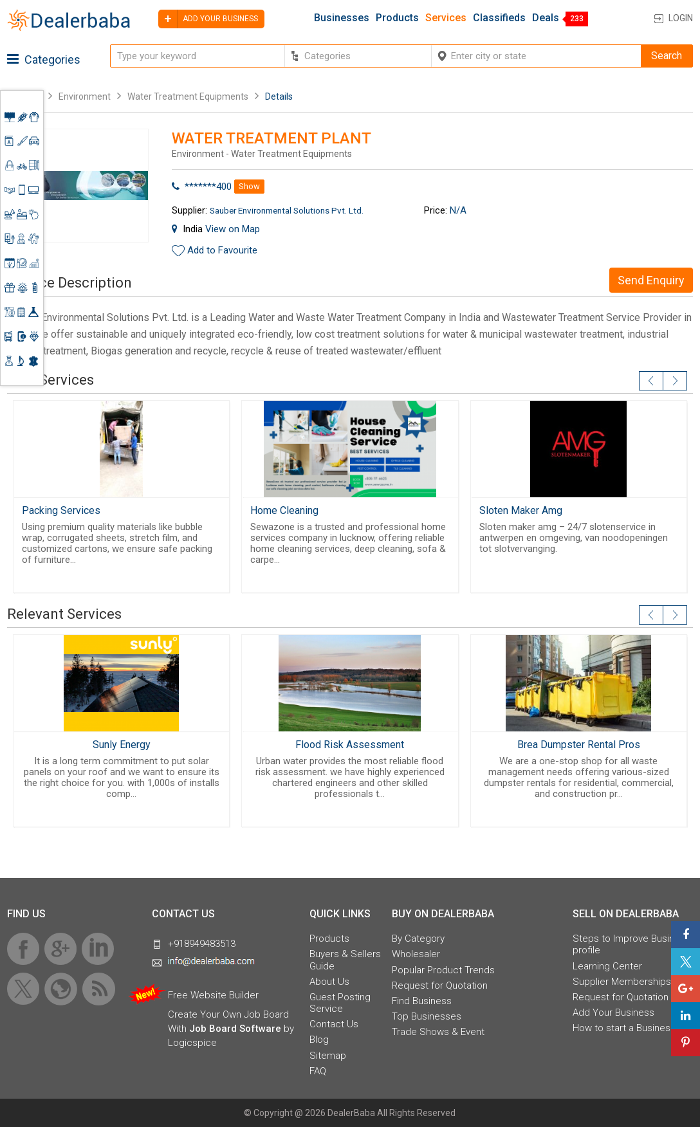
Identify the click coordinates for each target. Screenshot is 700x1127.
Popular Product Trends (443, 970)
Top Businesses (426, 1016)
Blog (319, 1039)
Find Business (422, 1001)
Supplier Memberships (622, 981)
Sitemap (327, 1055)
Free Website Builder (213, 995)
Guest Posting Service (340, 1002)
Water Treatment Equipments (187, 96)
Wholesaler (416, 954)
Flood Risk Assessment (349, 744)
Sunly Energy (122, 744)
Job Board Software (235, 1028)
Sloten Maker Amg (520, 510)
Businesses (341, 18)
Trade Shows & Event (438, 1032)
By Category (418, 938)
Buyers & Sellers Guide (345, 959)
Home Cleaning (284, 510)
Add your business (208, 19)
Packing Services (61, 510)
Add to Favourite (222, 250)
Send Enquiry (651, 280)
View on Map (232, 229)
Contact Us (333, 1024)
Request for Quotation (440, 985)
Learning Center (607, 966)
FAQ (317, 1071)
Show (249, 186)
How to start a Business (624, 1028)
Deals (545, 18)
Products (397, 18)
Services (445, 18)
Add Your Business (613, 1012)
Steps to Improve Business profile (631, 944)
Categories (43, 59)
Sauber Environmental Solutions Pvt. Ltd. (287, 210)
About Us (329, 981)
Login (680, 18)
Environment (85, 96)
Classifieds (499, 18)
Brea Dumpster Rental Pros (578, 744)
